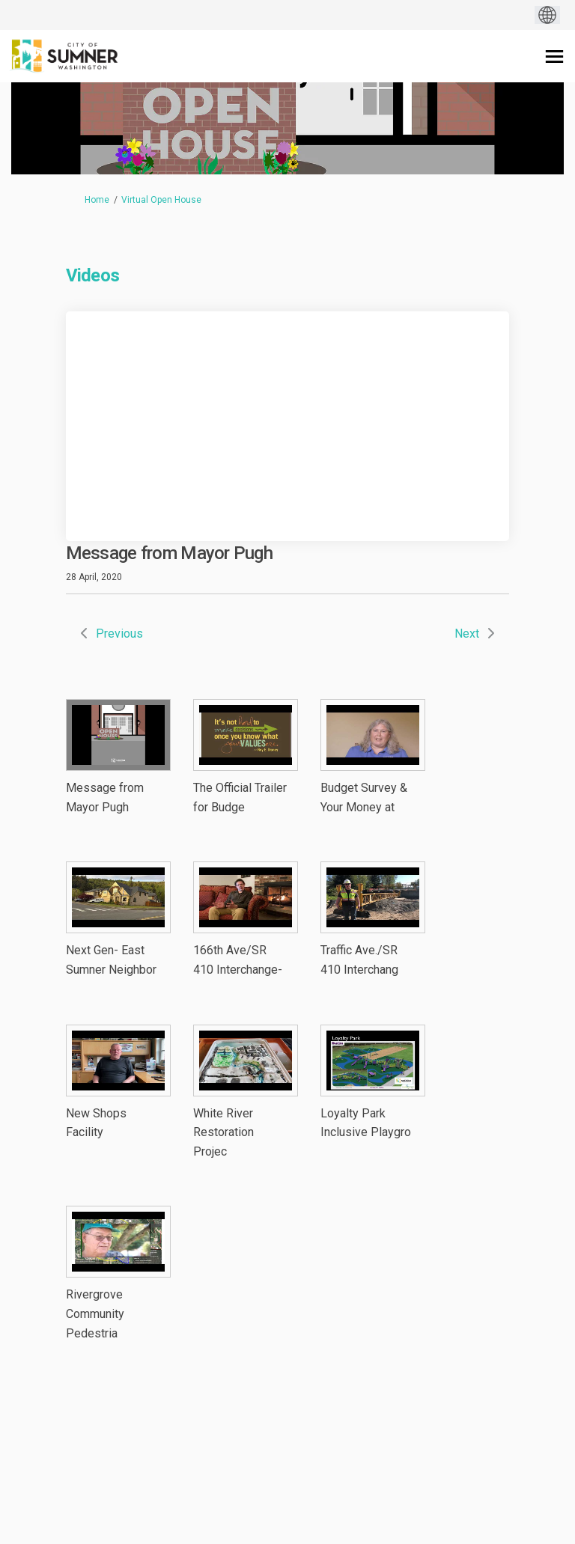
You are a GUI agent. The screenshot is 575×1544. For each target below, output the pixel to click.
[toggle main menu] (554, 56)
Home (97, 200)
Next (466, 633)
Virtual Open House (161, 200)
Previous (119, 633)
